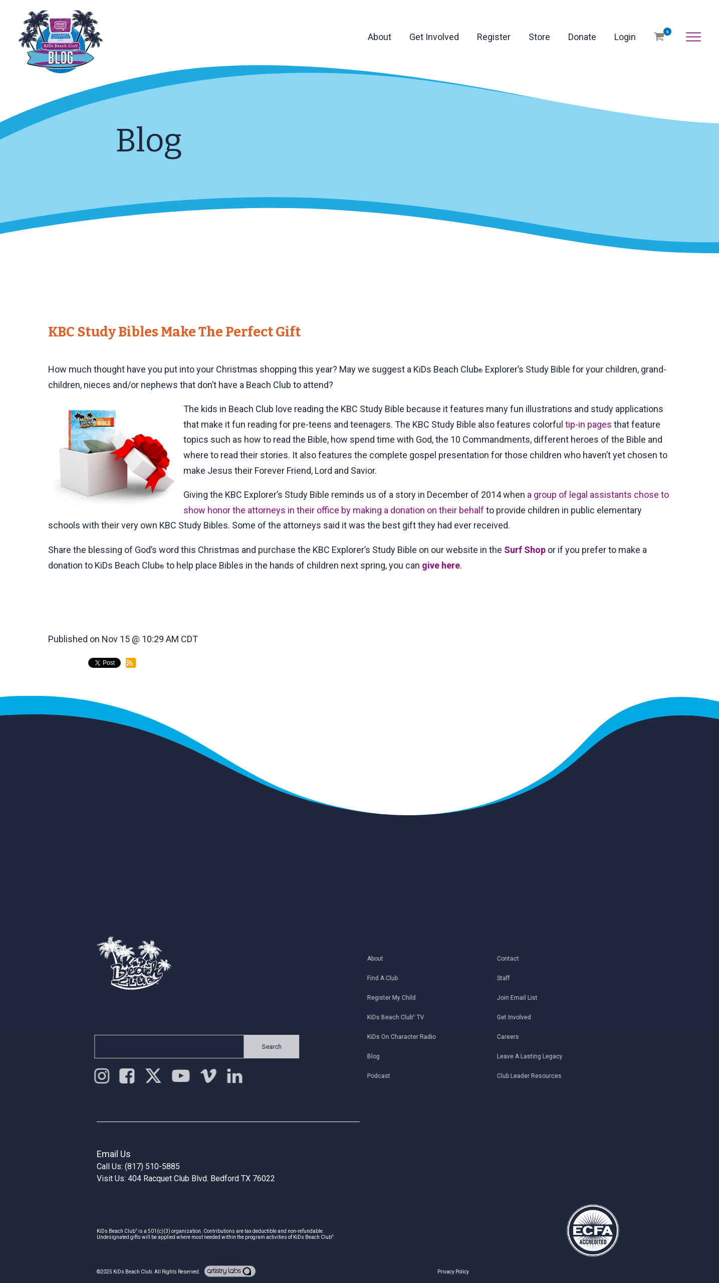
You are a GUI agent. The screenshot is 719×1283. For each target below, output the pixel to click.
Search (268, 1046)
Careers (512, 1036)
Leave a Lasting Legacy (533, 1056)
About (379, 37)
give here (441, 565)
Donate (582, 37)
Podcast (382, 1075)
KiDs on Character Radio (405, 1036)
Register (494, 37)
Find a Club (386, 978)
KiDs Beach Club (132, 1271)
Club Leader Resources (533, 1075)
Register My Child (395, 997)
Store (539, 37)
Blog (377, 1056)
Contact (512, 958)
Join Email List (521, 997)
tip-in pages (588, 424)
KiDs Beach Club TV (399, 1017)
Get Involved (434, 37)
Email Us (114, 1154)
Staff (507, 978)
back (66, 704)
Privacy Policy (453, 1271)
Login (625, 37)
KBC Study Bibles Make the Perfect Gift (174, 332)
